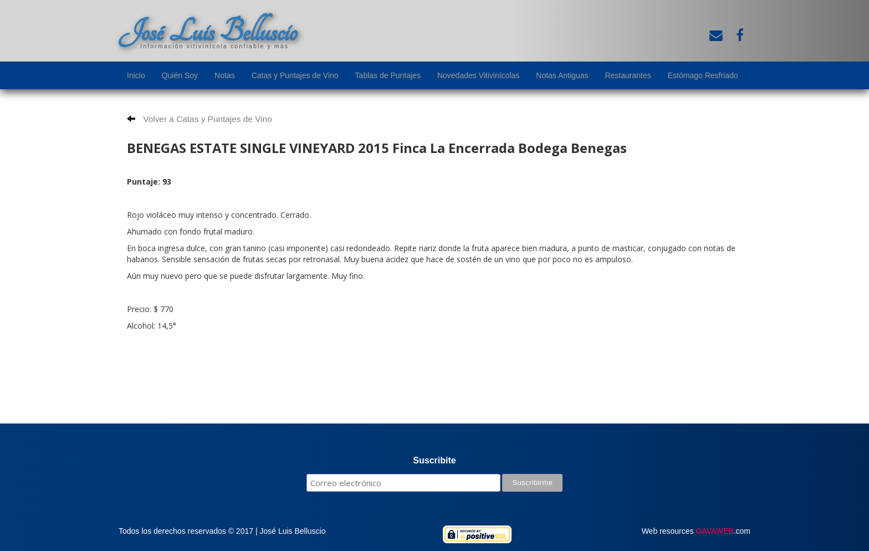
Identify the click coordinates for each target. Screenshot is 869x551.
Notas (224, 75)
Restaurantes (628, 75)
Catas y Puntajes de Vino (295, 75)
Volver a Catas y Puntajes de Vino (199, 119)
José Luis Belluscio (208, 31)
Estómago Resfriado (703, 75)
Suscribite (434, 460)
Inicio (136, 75)
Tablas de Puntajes (388, 75)
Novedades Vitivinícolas (478, 75)
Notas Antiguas (562, 75)
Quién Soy (180, 75)
